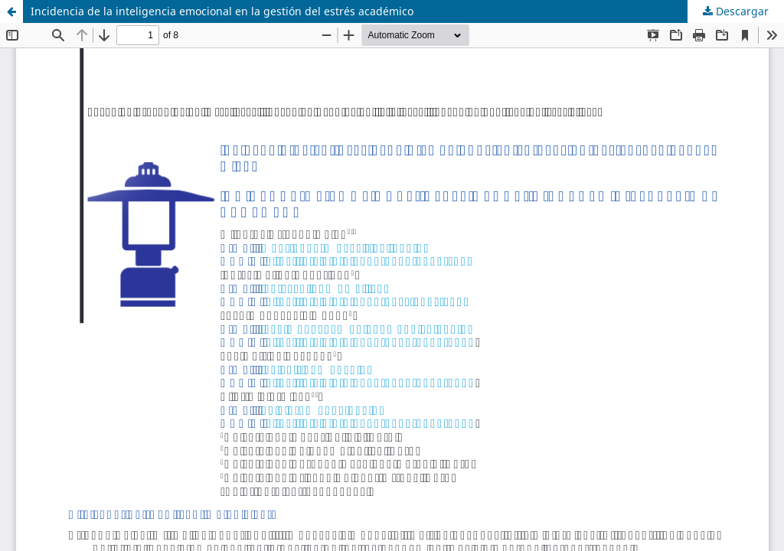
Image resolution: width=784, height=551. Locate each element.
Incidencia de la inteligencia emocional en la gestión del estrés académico (222, 11)
